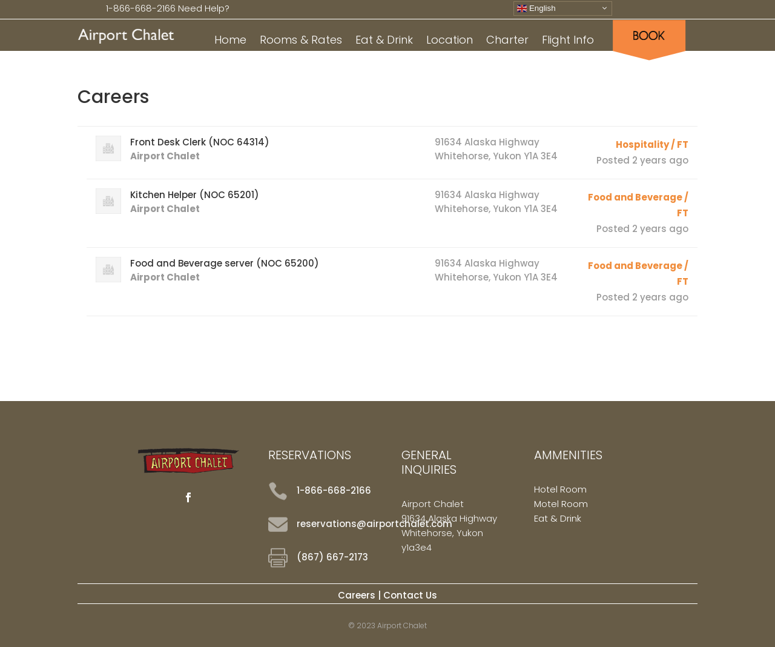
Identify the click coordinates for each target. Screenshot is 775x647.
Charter (507, 41)
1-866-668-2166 (141, 8)
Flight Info (568, 41)
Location (449, 41)
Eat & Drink (384, 41)
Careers (356, 595)
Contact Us (410, 595)
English (536, 8)
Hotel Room (560, 489)
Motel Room (561, 503)
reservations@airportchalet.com (374, 523)
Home (230, 41)
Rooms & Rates (301, 41)
